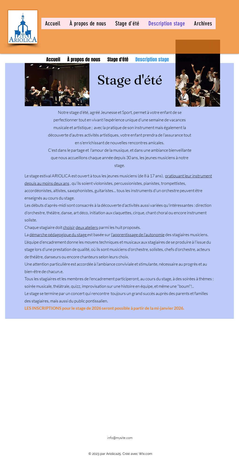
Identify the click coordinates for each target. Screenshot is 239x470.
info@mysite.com (120, 437)
